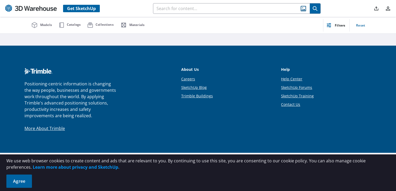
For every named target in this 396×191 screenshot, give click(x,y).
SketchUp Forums (296, 87)
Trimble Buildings (197, 95)
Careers (188, 78)
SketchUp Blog (194, 87)
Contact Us (290, 104)
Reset (360, 25)
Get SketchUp (81, 8)
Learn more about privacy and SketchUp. (76, 167)
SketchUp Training (297, 95)
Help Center (291, 78)
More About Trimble (44, 128)
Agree (19, 181)
